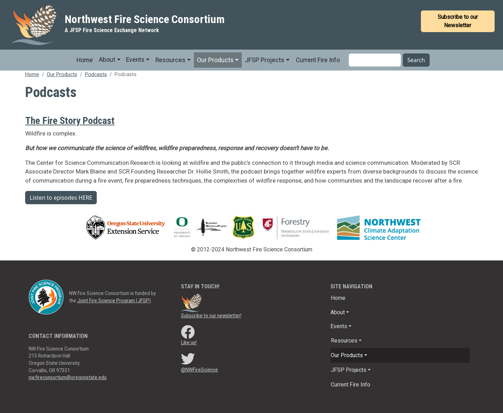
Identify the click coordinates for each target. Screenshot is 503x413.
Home (84, 60)
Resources (170, 60)
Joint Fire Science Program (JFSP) (114, 300)
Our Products (215, 60)
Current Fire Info (318, 60)
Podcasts (96, 74)
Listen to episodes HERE (61, 197)
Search (416, 60)
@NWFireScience (199, 370)
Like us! (189, 342)
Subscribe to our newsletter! (211, 315)
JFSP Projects (264, 60)
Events (135, 59)
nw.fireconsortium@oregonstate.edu (68, 377)
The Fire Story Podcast (70, 120)
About (107, 59)
